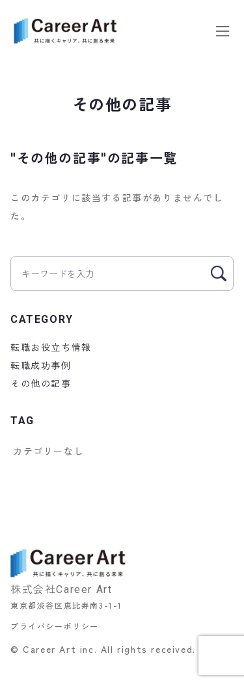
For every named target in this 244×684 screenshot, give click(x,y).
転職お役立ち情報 (51, 346)
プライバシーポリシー (54, 625)
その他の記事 (41, 383)
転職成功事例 (41, 365)
